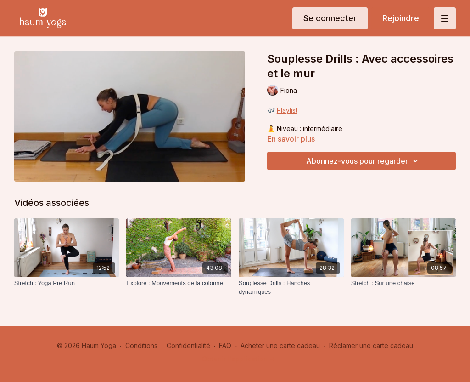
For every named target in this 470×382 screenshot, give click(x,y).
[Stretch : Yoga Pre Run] (66, 283)
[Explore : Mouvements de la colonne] (178, 283)
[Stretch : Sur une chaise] (403, 283)
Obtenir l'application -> (238, 359)
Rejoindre (400, 18)
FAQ (225, 345)
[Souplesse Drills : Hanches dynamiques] (291, 287)
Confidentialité (188, 345)
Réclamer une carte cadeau (371, 345)
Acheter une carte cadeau (280, 345)
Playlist (287, 110)
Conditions (141, 345)
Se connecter (330, 18)
